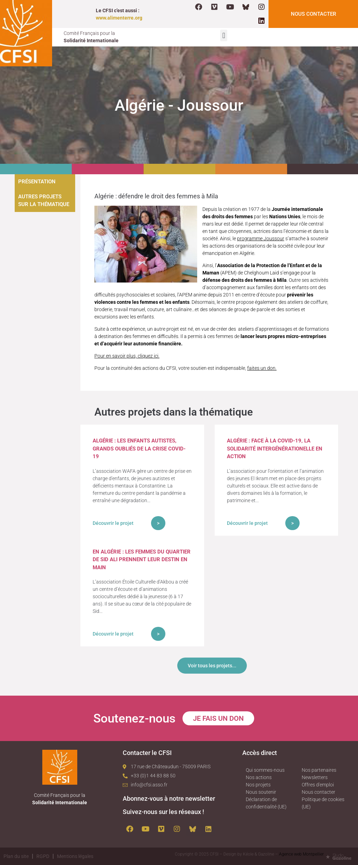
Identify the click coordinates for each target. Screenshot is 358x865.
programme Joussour (260, 238)
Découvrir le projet (113, 523)
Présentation (37, 181)
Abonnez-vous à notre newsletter (169, 798)
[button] (223, 35)
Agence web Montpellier (301, 854)
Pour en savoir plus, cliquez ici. (126, 356)
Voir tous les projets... (212, 665)
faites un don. (262, 368)
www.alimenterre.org (119, 18)
